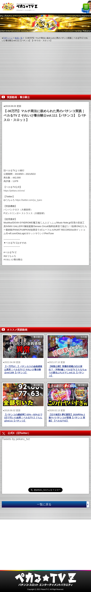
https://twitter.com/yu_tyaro (28, 200)
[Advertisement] (45, 67)
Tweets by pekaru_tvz (16, 439)
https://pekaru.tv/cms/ (14, 190)
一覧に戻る (63, 504)
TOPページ (8, 38)
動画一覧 (19, 38)
